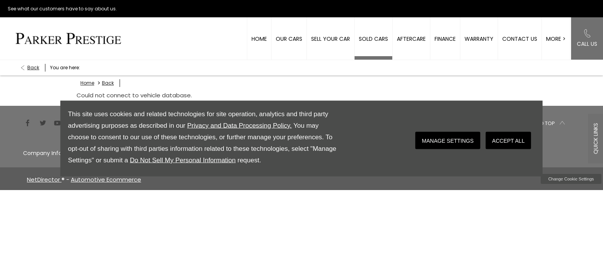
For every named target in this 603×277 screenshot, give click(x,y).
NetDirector (44, 179)
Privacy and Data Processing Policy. (239, 125)
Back (33, 67)
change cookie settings (571, 179)
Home (87, 83)
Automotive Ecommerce (106, 179)
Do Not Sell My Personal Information (183, 160)
